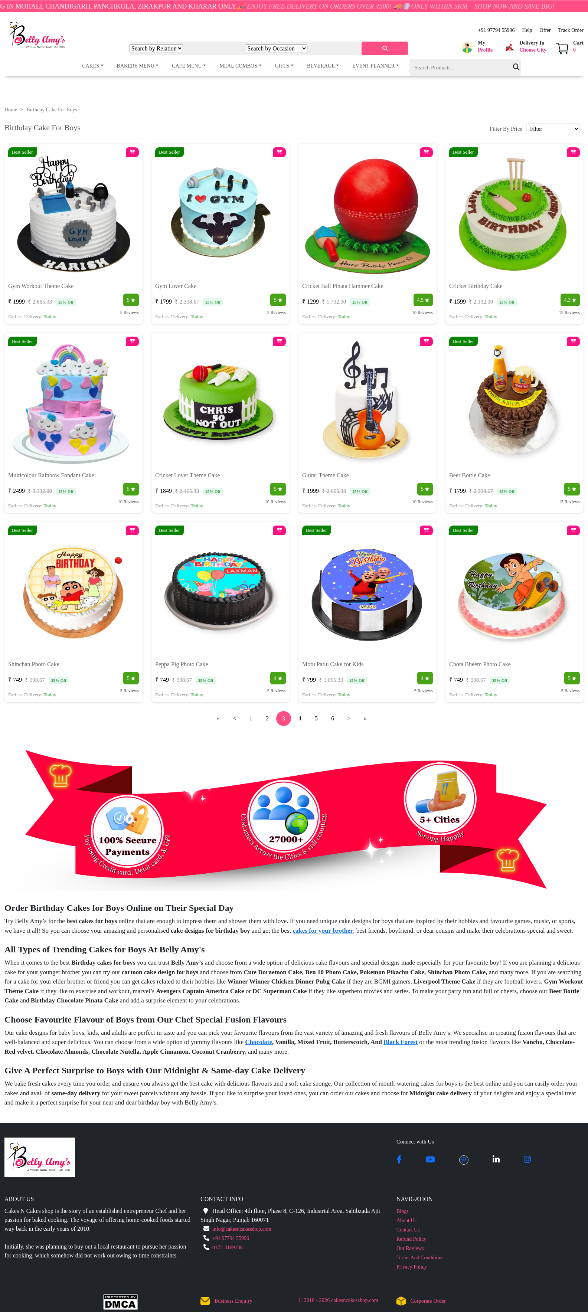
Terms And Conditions (420, 1257)
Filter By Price (506, 129)
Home (10, 109)
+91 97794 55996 (496, 30)
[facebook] (399, 1160)
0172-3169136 (227, 1247)
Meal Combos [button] (238, 66)
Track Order (571, 30)
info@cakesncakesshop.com (241, 1229)
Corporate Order (428, 1301)
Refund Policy (411, 1239)
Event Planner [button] (373, 66)
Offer (545, 30)
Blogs (402, 1211)
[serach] (385, 48)
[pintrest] (463, 1160)
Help (527, 30)
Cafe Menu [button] (187, 66)
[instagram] (527, 1160)
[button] (476, 47)
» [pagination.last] (365, 718)
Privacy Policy (411, 1267)
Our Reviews (410, 1248)
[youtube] (430, 1160)
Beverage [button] (321, 66)
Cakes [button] (90, 66)
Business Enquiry (233, 1301)
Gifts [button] (282, 66)
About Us (406, 1220)
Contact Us (408, 1230)
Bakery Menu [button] (135, 66)
